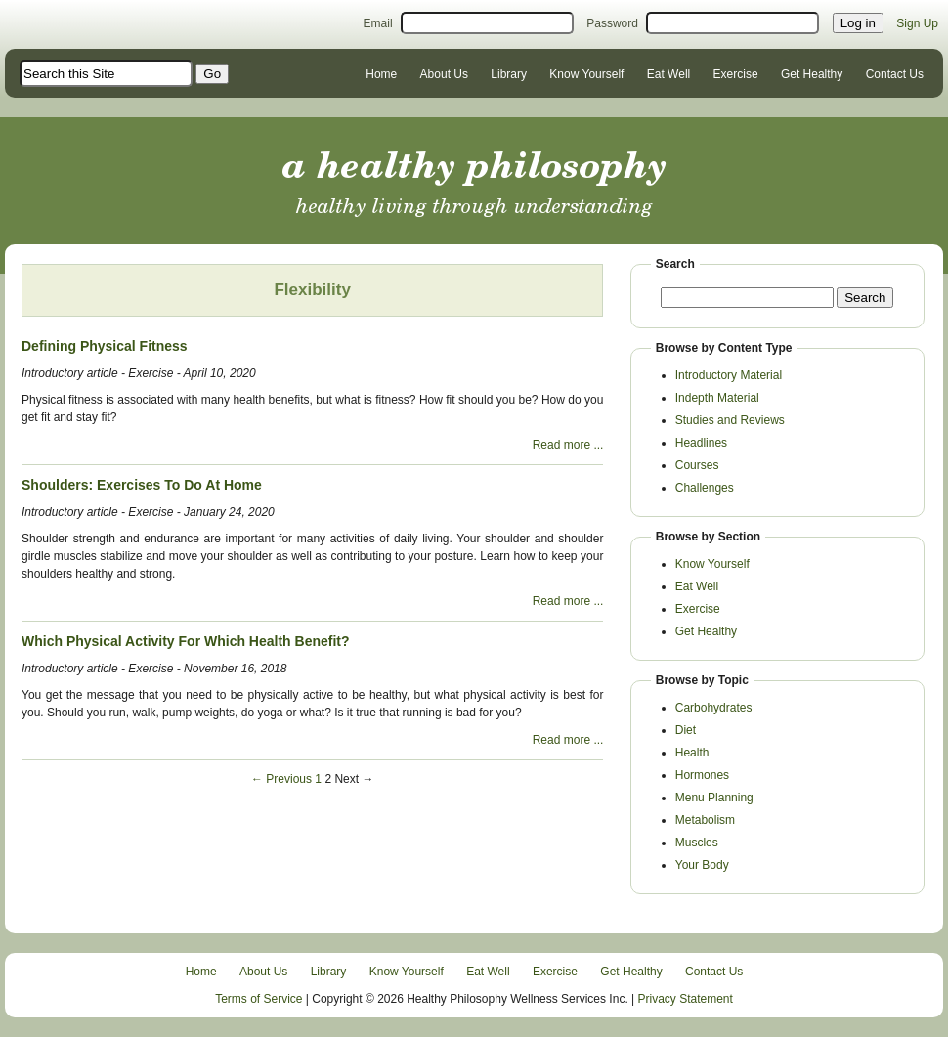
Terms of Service (258, 999)
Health (692, 752)
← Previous (281, 779)
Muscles (696, 842)
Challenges (704, 488)
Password (612, 23)
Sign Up (917, 23)
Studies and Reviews (730, 420)
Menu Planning (714, 797)
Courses (697, 465)
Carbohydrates (714, 707)
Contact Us (895, 74)
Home (381, 74)
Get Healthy (811, 74)
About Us (444, 74)
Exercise (735, 74)
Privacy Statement (685, 999)
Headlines (701, 443)
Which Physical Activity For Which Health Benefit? (186, 641)
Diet (685, 730)
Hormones (702, 775)
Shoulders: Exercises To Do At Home (142, 485)
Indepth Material (717, 398)
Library (509, 74)
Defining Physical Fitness (105, 346)
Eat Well (668, 74)
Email (378, 23)
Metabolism (705, 820)
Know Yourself (586, 74)
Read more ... (568, 445)
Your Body (702, 865)
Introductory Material (728, 375)
